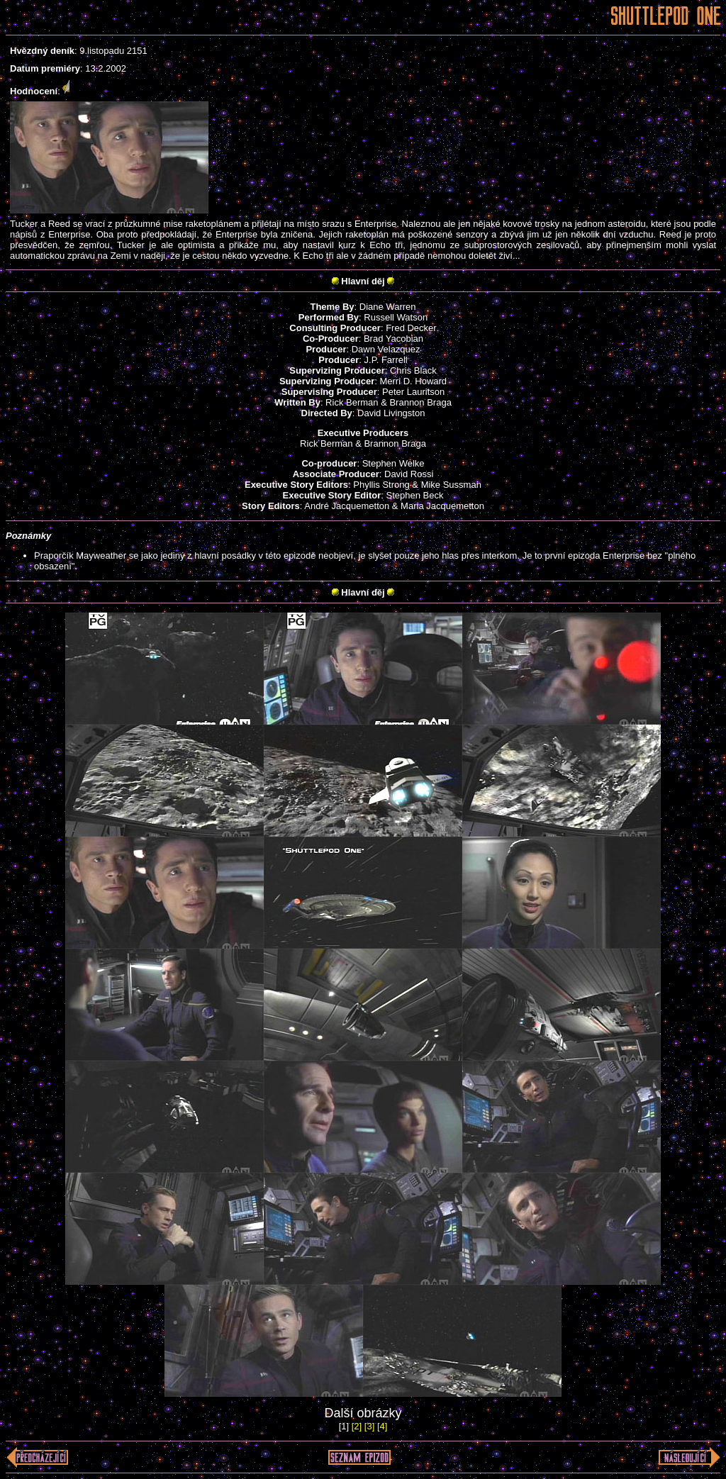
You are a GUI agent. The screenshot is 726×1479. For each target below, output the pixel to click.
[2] (357, 1426)
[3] (369, 1426)
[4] (382, 1426)
